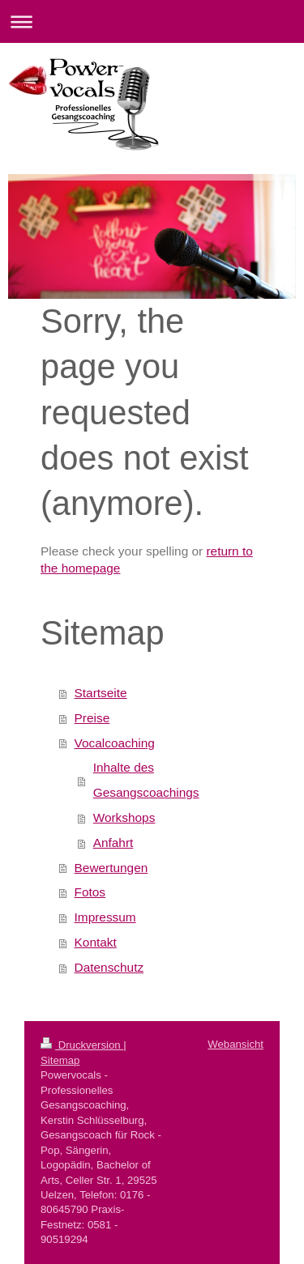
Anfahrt (113, 842)
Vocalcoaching (115, 743)
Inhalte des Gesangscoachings (146, 779)
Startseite (101, 693)
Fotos (90, 892)
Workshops (124, 817)
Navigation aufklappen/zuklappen (152, 21)
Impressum (105, 917)
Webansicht (235, 1044)
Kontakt (96, 942)
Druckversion (82, 1045)
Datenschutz (109, 967)
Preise (92, 718)
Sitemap (60, 1060)
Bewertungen (111, 868)
